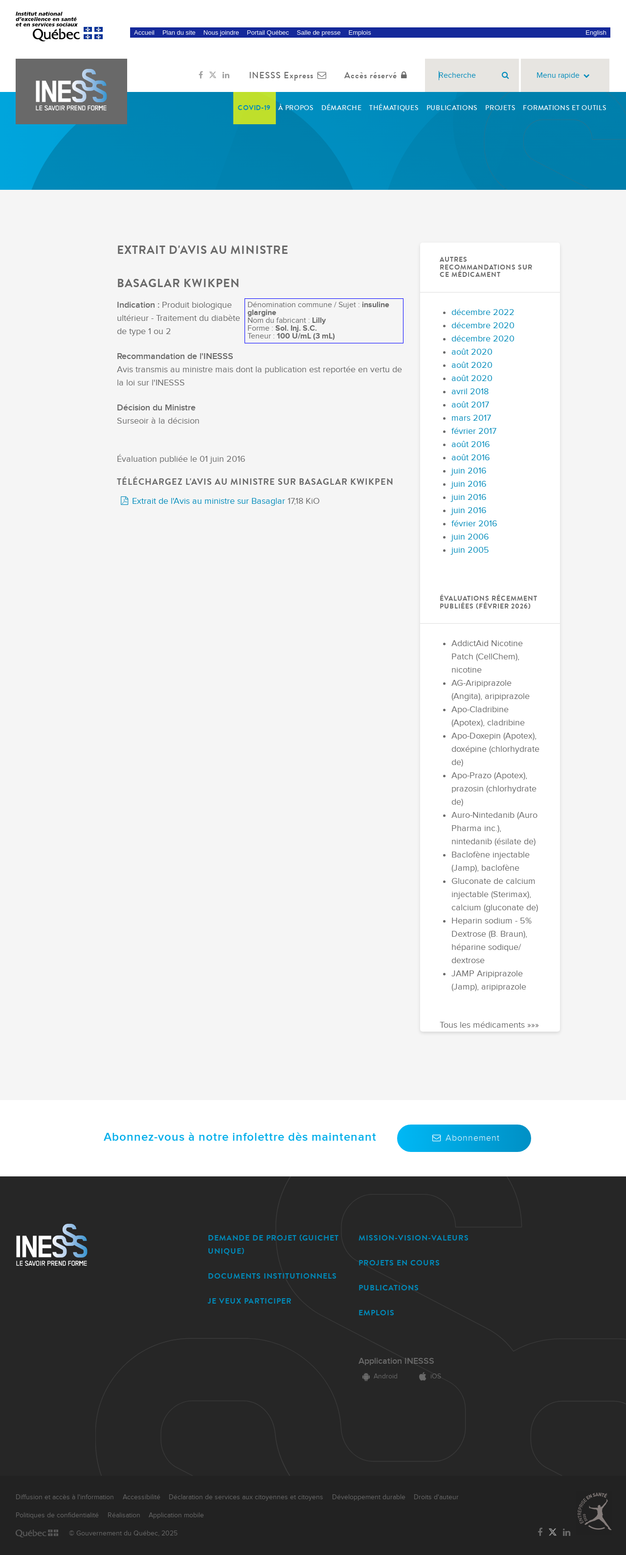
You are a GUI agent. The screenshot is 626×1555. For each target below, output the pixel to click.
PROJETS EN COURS (399, 1262)
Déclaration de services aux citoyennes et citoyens (246, 1497)
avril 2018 (470, 391)
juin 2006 (470, 537)
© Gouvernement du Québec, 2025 (123, 1533)
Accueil (144, 32)
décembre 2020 (482, 325)
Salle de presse (319, 32)
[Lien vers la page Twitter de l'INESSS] (213, 75)
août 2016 (470, 444)
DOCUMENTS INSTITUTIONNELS (272, 1276)
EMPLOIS (376, 1312)
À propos (296, 108)
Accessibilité (141, 1497)
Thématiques (394, 108)
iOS (428, 1376)
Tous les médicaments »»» (489, 1025)
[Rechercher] (505, 75)
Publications (452, 108)
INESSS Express (290, 75)
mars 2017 (471, 418)
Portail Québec (268, 32)
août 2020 (471, 352)
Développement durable (368, 1497)
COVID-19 (254, 108)
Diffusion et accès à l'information (65, 1497)
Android (378, 1376)
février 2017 (473, 431)
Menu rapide (565, 75)
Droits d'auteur (436, 1497)
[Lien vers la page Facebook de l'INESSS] (201, 75)
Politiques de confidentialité (57, 1515)
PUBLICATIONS (388, 1287)
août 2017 (470, 405)
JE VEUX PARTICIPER (250, 1301)
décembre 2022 (482, 312)
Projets (500, 108)
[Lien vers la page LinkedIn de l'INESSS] (226, 75)
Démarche (341, 108)
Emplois (359, 32)
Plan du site (179, 32)
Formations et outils (564, 108)
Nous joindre (221, 32)
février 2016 (474, 523)
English (595, 32)
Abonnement (464, 1138)
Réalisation (124, 1515)
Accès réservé (377, 75)
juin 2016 (469, 471)
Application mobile (176, 1515)
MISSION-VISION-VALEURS (413, 1237)
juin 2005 (470, 550)
